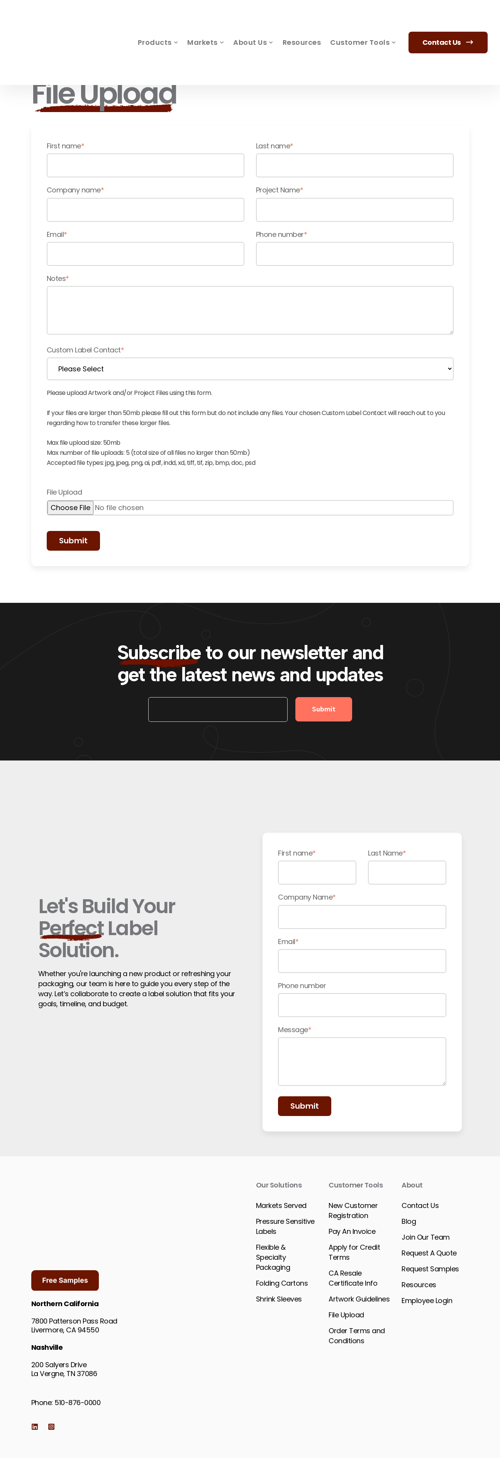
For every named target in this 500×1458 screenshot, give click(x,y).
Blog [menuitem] (409, 1221)
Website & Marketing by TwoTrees (317, 1435)
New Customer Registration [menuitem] (353, 1210)
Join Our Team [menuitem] (426, 1237)
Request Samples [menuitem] (430, 1269)
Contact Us (448, 20)
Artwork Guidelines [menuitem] (359, 1299)
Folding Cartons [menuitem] (282, 1283)
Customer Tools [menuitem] (363, 20)
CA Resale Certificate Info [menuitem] (353, 1278)
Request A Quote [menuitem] (429, 1253)
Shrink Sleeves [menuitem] (279, 1299)
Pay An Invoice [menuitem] (352, 1231)
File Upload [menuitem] (346, 1315)
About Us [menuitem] (253, 20)
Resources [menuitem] (302, 20)
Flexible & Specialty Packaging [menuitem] (273, 1257)
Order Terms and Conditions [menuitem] (357, 1336)
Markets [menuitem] (205, 20)
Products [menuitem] (158, 20)
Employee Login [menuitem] (427, 1300)
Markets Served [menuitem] (281, 1205)
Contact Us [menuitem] (420, 1205)
